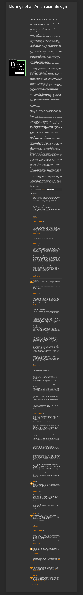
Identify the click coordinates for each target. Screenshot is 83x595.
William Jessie (36, 575)
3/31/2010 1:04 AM (36, 233)
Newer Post (33, 587)
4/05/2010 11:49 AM (36, 304)
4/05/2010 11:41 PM (36, 365)
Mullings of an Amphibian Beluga (38, 6)
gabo (34, 280)
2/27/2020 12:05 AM (36, 582)
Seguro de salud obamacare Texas (39, 580)
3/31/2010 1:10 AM (36, 239)
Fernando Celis (36, 195)
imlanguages (35, 565)
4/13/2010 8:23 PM (36, 543)
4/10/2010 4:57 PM (36, 510)
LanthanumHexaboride (37, 221)
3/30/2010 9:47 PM (36, 217)
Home (46, 587)
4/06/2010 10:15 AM (36, 410)
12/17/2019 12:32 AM (37, 572)
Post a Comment (35, 584)
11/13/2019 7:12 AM (36, 562)
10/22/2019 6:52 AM (36, 553)
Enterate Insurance (36, 556)
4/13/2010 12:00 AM (36, 526)
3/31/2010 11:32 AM (36, 289)
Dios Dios (35, 513)
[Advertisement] (14, 36)
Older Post (60, 587)
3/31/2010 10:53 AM (36, 276)
